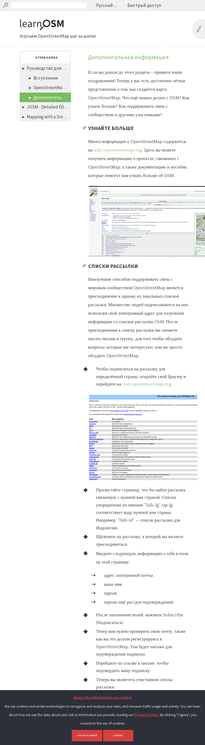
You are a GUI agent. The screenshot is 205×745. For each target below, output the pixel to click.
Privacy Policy (146, 715)
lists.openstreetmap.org (147, 384)
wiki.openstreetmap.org (117, 150)
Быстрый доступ (144, 5)
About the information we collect (102, 697)
